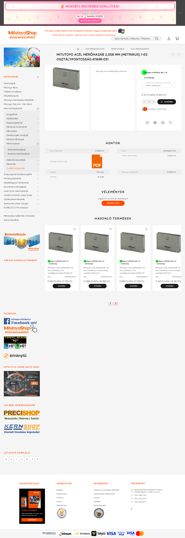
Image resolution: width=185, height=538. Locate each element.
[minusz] (144, 102)
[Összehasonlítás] (155, 122)
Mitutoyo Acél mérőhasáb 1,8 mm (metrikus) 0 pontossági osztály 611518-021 (167, 270)
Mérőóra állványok (15, 139)
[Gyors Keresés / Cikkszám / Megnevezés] (136, 38)
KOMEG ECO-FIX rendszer (16, 207)
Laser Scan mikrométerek (16, 191)
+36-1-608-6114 (140, 502)
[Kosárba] (166, 101)
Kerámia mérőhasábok (19, 153)
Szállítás (97, 501)
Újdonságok (9, 83)
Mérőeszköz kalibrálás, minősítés (19, 216)
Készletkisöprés (11, 95)
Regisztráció (62, 494)
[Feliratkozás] (154, 109)
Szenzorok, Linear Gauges (16, 203)
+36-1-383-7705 (140, 495)
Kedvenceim (62, 505)
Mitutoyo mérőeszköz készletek (19, 100)
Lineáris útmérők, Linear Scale (18, 195)
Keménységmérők (12, 178)
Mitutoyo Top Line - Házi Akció (18, 104)
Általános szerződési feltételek (106, 490)
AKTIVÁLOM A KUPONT (89, 21)
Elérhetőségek (100, 505)
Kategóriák (11, 77)
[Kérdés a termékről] (170, 122)
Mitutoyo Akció (11, 87)
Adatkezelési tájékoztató (104, 494)
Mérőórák (11, 164)
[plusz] (153, 102)
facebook (131, 509)
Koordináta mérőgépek (15, 187)
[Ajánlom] (162, 122)
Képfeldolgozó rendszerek (16, 182)
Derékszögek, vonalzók (17, 135)
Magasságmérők (14, 122)
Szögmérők (11, 114)
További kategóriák (15, 168)
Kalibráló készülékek (15, 160)
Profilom (60, 498)
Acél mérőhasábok (17, 149)
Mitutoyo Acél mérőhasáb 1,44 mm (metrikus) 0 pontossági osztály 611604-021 (96, 270)
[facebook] (110, 303)
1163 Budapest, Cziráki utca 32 (147, 492)
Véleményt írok (113, 203)
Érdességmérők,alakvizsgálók (18, 174)
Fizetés (97, 498)
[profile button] (168, 38)
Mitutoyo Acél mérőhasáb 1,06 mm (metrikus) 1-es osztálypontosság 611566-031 (60, 270)
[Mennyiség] (149, 101)
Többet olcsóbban (12, 91)
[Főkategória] (78, 49)
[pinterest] (116, 303)
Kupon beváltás (11, 220)
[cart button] (177, 38)
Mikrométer (11, 131)
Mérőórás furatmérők (16, 127)
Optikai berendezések (14, 199)
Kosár (59, 501)
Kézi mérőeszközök (13, 108)
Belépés (60, 490)
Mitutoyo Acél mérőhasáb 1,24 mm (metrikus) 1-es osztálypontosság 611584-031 (132, 270)
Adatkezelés (12, 118)
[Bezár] (180, 13)
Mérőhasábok (13, 143)
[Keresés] (156, 38)
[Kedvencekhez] (147, 122)
